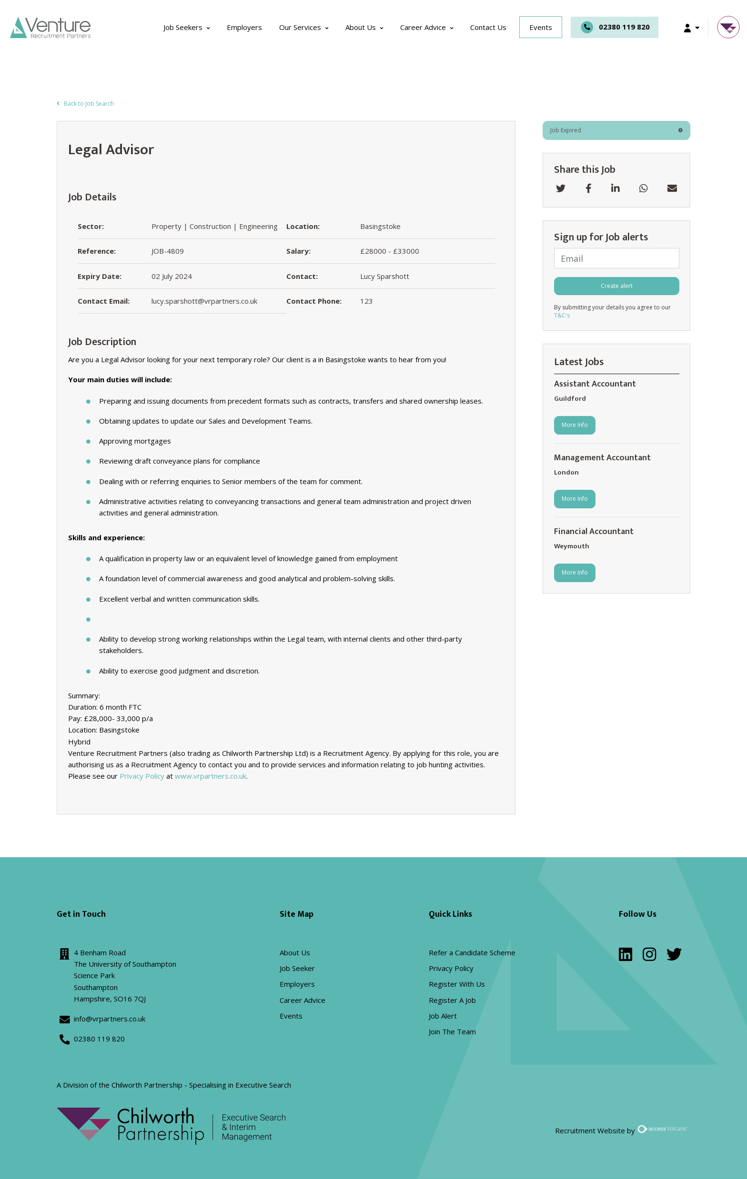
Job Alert (443, 1015)
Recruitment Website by (622, 1130)
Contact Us (488, 27)
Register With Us (457, 984)
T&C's (562, 316)
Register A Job (452, 1000)
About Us (360, 27)
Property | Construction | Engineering (214, 226)
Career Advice (423, 27)
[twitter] (674, 957)
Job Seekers (182, 27)
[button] (691, 27)
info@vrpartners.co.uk (109, 1018)
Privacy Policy (142, 776)
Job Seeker (297, 968)
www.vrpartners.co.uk (210, 776)
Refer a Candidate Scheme (472, 952)
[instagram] (649, 957)
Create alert (617, 286)
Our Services (300, 27)
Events (540, 27)
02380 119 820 (614, 27)
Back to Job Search (85, 104)
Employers (244, 27)
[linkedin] (625, 957)
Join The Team (452, 1031)
